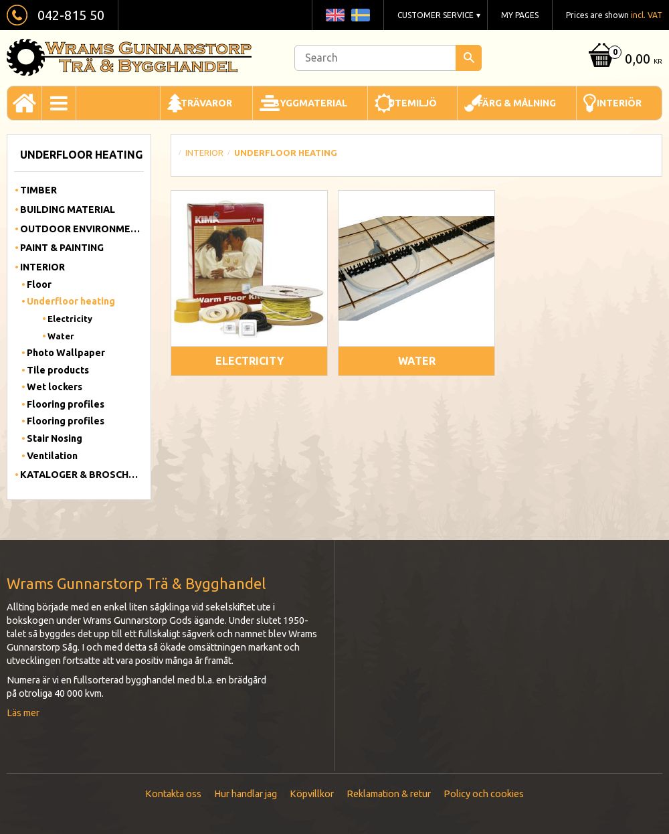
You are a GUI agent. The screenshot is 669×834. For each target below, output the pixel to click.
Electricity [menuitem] (69, 318)
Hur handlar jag (245, 793)
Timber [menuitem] (38, 190)
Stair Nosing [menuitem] (54, 438)
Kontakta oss (173, 793)
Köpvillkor (312, 793)
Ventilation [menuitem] (52, 455)
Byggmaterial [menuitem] (310, 103)
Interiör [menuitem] (619, 103)
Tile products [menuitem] (58, 370)
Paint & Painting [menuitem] (62, 247)
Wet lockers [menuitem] (54, 387)
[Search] (469, 58)
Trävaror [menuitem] (206, 103)
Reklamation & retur (389, 793)
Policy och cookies (484, 793)
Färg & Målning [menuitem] (517, 103)
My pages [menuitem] (520, 15)
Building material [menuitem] (67, 209)
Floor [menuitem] (39, 284)
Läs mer (23, 712)
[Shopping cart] (623, 59)
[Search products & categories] (388, 58)
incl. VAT (646, 15)
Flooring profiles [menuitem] (65, 404)
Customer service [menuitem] (435, 15)
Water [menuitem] (60, 336)
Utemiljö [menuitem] (412, 103)
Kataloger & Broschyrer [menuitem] (82, 474)
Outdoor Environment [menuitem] (82, 229)
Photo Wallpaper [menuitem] (66, 352)
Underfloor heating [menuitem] (71, 301)
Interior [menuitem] (42, 267)
